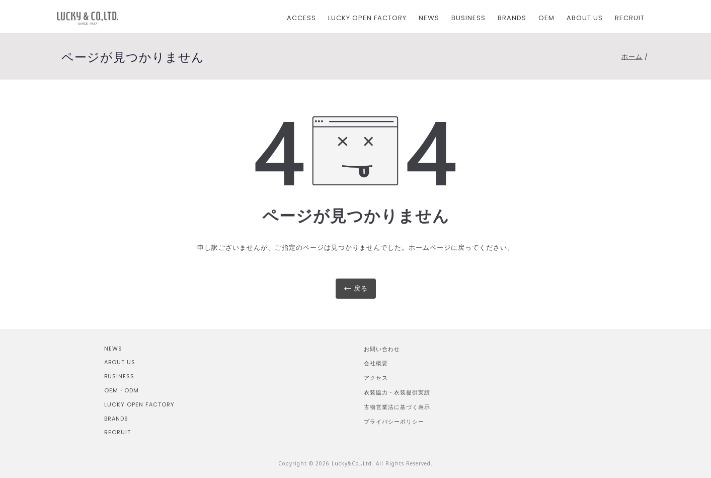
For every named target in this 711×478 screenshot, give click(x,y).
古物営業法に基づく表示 (397, 407)
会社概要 (376, 363)
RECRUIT (630, 18)
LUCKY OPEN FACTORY (367, 18)
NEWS (429, 18)
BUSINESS (468, 18)
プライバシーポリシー (394, 421)
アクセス (376, 377)
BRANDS (512, 18)
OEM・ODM (121, 390)
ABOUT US (585, 18)
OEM (546, 18)
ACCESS (301, 18)
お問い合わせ (382, 349)
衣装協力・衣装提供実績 (397, 392)
